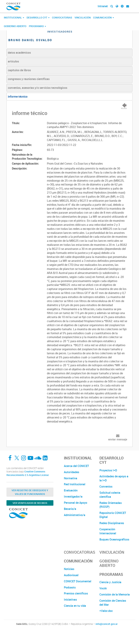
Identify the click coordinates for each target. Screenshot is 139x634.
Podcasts (70, 587)
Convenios (105, 486)
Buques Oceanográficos (114, 539)
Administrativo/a (74, 515)
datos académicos (19, 53)
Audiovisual (71, 575)
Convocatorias (62, 17)
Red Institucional (74, 484)
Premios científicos (76, 593)
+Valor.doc (106, 611)
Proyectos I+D (108, 470)
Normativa (70, 478)
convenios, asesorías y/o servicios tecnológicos (37, 88)
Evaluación (71, 490)
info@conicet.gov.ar (107, 624)
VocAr (103, 588)
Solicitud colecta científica (109, 495)
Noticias (69, 569)
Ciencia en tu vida (75, 606)
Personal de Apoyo (75, 503)
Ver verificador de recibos (30, 503)
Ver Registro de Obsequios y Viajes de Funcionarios (30, 492)
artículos (13, 61)
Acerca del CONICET (76, 466)
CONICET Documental (77, 581)
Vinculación (83, 17)
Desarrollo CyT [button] (38, 17)
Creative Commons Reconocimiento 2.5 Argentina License (27, 473)
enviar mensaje (117, 439)
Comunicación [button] (103, 17)
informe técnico (17, 96)
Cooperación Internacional (107, 531)
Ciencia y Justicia (110, 582)
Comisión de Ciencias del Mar (112, 603)
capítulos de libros (19, 70)
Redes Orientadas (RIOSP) (110, 505)
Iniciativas (70, 599)
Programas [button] (37, 26)
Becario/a (70, 509)
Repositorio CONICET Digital (112, 515)
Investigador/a (73, 496)
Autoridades (71, 472)
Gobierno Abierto (15, 26)
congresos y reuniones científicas (29, 79)
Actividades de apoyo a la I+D (113, 478)
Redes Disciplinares (111, 523)
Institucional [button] (14, 17)
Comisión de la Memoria (114, 594)
